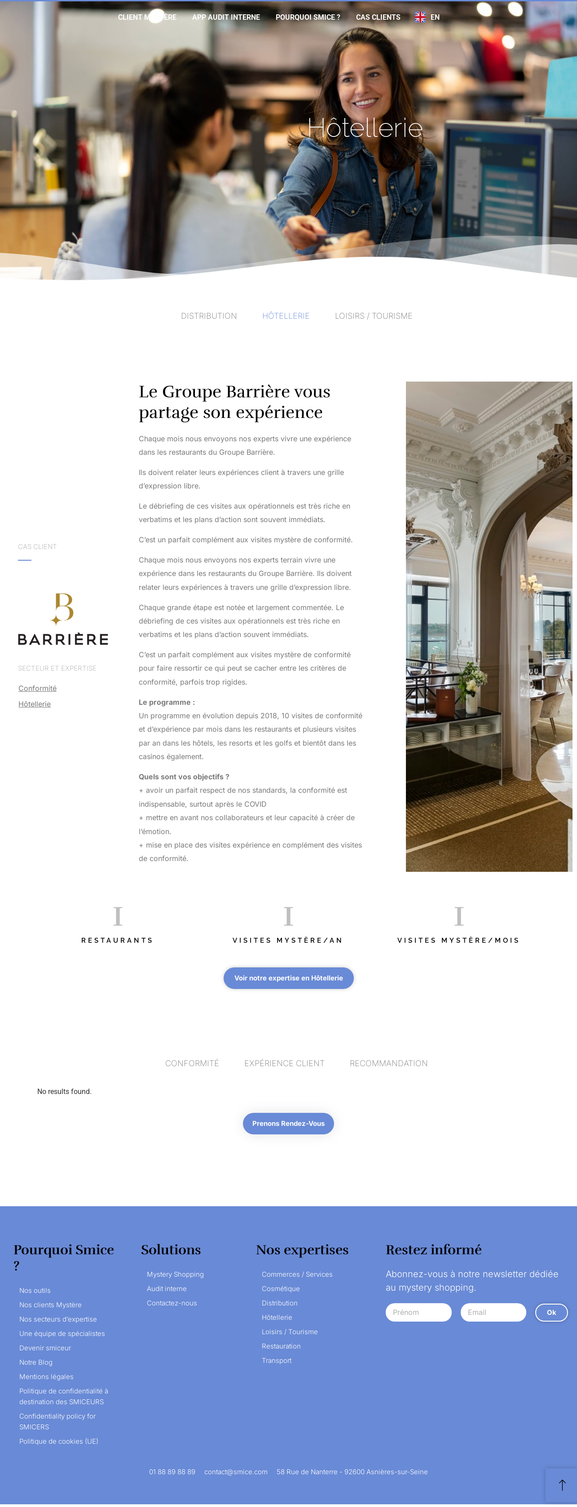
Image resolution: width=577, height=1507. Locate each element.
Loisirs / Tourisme (290, 1334)
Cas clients (378, 17)
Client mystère (147, 17)
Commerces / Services (297, 1277)
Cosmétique (281, 1291)
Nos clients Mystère (50, 1307)
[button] (289, 978)
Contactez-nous (172, 1305)
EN (435, 17)
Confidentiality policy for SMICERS (57, 1424)
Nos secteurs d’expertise (58, 1322)
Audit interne (167, 1291)
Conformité (37, 688)
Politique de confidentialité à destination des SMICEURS (63, 1399)
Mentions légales (46, 1379)
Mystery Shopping (175, 1277)
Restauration (281, 1348)
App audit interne (226, 17)
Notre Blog (36, 1365)
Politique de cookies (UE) (58, 1444)
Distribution (280, 1305)
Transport (276, 1363)
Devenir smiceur (45, 1350)
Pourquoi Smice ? (308, 17)
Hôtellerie (34, 703)
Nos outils (35, 1293)
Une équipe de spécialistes (62, 1336)
